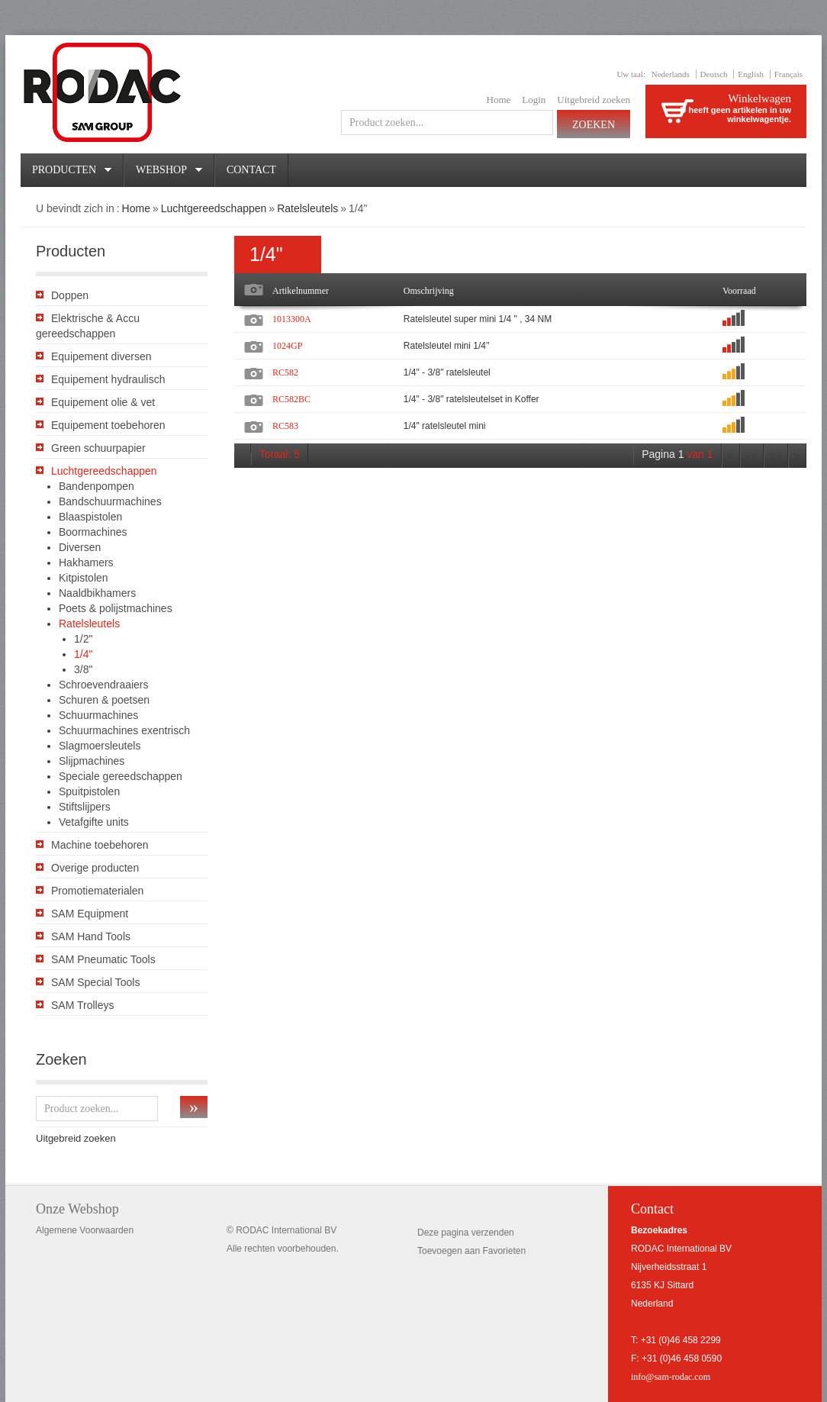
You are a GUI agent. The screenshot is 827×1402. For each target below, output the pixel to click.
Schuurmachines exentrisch (124, 730)
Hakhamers (86, 562)
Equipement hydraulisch (108, 379)
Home (499, 99)
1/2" (83, 639)
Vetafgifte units (94, 822)
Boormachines (93, 532)
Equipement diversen (101, 356)
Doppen (69, 295)
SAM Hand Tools (90, 936)
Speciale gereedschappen (120, 776)
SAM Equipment (89, 913)
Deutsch (714, 74)
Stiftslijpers (85, 807)
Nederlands (671, 74)
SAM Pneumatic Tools (103, 959)
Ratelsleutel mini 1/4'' (447, 345)
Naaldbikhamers (97, 593)
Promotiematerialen (97, 891)
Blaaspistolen (90, 517)
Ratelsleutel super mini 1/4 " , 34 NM (478, 319)
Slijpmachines (91, 761)
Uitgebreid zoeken (593, 99)
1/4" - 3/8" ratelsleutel (447, 372)
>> (776, 456)
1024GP (287, 345)
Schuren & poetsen (104, 700)
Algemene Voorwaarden (85, 1230)
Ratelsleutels (307, 208)
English (751, 74)
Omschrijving (429, 290)
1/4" (83, 654)
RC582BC (291, 399)
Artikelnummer (300, 290)
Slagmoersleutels (99, 746)
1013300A (291, 319)
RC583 (285, 426)
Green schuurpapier (98, 448)
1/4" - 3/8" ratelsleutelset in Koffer (471, 399)
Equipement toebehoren (108, 425)
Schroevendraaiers (104, 684)
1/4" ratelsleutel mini (445, 426)
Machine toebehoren (100, 845)
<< (752, 456)
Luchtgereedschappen (214, 208)
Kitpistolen (83, 578)
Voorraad (739, 290)
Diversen (80, 547)
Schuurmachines (98, 715)
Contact (251, 170)
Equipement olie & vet (103, 402)
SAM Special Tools (95, 982)
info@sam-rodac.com (670, 1376)
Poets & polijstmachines (115, 608)
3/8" (83, 669)
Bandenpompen (96, 486)
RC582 (285, 372)
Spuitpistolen (89, 791)
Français (788, 74)
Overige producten (95, 868)
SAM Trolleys (82, 1005)
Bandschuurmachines (110, 501)
